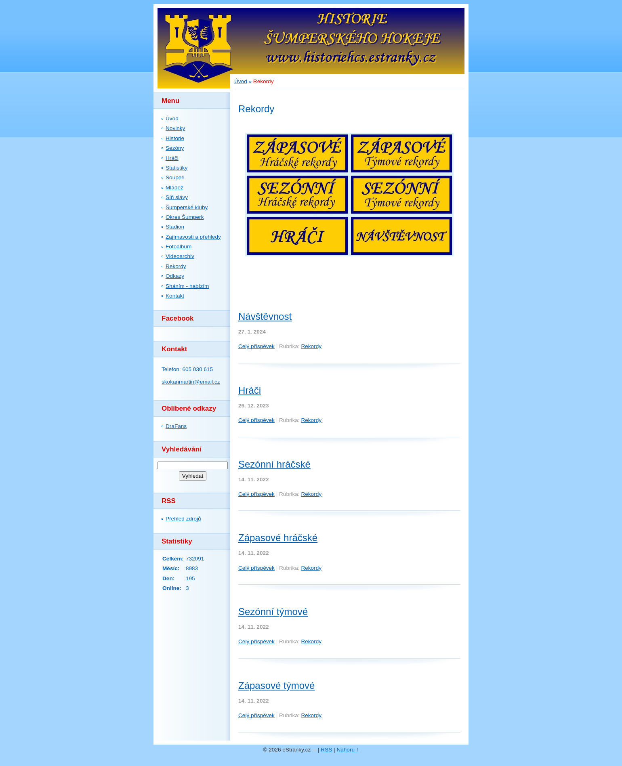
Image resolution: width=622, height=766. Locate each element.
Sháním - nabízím (187, 286)
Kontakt (175, 296)
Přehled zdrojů (183, 519)
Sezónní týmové (273, 611)
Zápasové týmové (276, 685)
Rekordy (176, 266)
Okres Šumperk (185, 217)
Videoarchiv (180, 256)
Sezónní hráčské (274, 464)
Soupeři (175, 177)
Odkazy (175, 276)
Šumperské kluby (187, 207)
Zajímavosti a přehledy (193, 237)
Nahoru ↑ (347, 750)
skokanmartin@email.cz (191, 382)
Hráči (172, 158)
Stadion (175, 227)
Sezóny (175, 148)
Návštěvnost (265, 316)
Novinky (175, 128)
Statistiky (176, 168)
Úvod (172, 118)
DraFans (176, 426)
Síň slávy (177, 197)
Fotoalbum (178, 246)
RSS (326, 750)
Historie (175, 138)
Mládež (174, 188)
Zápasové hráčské (277, 537)
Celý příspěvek (256, 346)
